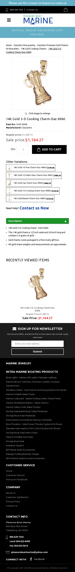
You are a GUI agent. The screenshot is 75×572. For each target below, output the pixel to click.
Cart (66, 9)
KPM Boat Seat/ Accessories (20, 449)
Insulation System (15, 445)
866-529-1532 (16, 9)
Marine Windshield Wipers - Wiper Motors (27, 402)
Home (9, 471)
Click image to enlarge (39, 113)
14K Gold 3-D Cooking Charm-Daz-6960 (37, 309)
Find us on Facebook (16, 479)
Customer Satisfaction (17, 497)
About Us (10, 493)
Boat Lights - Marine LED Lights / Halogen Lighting (31, 377)
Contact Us (32, 9)
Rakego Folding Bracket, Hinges (22, 454)
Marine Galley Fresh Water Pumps (23, 407)
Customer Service (15, 475)
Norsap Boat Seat (15, 441)
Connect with (16, 559)
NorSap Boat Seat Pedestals (20, 415)
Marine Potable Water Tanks (20, 394)
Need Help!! (12, 208)
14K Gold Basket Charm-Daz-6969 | (30, 198)
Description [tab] (37, 221)
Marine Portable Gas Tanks (19, 437)
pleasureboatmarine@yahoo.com (29, 552)
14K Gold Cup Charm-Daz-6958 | (29, 183)
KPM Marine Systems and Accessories (25, 458)
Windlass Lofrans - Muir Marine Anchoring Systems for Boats (36, 390)
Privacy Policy (13, 501)
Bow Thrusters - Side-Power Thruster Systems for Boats (34, 424)
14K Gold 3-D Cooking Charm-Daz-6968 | (33, 190)
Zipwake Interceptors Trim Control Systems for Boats (33, 428)
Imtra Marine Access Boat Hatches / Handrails (29, 420)
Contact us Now (34, 208)
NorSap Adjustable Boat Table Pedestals (26, 411)
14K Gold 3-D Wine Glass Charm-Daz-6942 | (34, 175)
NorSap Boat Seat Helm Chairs (22, 432)
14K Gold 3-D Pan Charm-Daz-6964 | (30, 167)
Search (58, 9)
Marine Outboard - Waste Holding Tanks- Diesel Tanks (33, 398)
